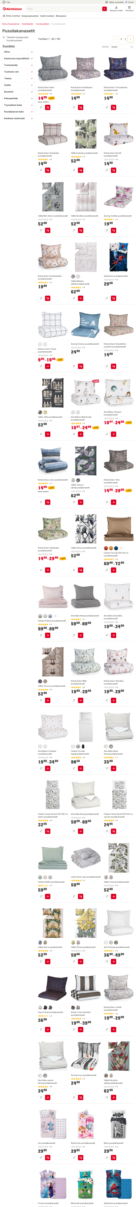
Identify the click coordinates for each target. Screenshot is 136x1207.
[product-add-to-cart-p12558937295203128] (113, 768)
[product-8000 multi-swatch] (106, 1075)
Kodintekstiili (27, 24)
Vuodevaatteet (42, 24)
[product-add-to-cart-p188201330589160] (80, 298)
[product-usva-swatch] (50, 877)
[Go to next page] (131, 39)
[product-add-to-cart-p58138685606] (80, 1097)
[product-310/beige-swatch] (111, 877)
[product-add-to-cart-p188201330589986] (47, 700)
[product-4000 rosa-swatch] (78, 942)
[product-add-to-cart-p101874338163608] (113, 1029)
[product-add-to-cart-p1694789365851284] (80, 502)
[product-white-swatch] (73, 746)
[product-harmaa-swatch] (78, 746)
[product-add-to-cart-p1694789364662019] (80, 366)
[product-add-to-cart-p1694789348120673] (47, 1029)
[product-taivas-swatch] (50, 616)
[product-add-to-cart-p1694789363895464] (113, 366)
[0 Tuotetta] (129, 9)
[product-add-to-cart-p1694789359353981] (113, 298)
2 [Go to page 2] (125, 39)
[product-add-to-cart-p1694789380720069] (113, 1157)
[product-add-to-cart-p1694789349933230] (80, 434)
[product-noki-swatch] (83, 746)
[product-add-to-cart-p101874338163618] (113, 700)
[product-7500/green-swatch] (106, 877)
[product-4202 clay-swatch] (73, 276)
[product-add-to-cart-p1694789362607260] (47, 570)
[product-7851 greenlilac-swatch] (78, 480)
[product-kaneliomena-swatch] (40, 344)
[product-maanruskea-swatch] (78, 1007)
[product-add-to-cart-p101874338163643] (47, 298)
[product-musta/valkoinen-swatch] (111, 746)
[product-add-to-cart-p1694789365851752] (47, 434)
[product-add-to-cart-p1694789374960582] (47, 230)
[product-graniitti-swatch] (50, 1007)
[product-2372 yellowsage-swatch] (73, 942)
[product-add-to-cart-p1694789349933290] (113, 434)
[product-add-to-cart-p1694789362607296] (113, 502)
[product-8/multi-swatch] (40, 681)
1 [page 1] (121, 39)
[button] (116, 9)
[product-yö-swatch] (116, 548)
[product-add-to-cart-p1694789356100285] (47, 896)
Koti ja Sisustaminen (10, 24)
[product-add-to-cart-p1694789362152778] (47, 366)
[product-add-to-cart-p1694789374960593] (80, 230)
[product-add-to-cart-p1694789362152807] (80, 1029)
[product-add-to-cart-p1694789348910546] (80, 896)
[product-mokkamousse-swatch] (73, 1007)
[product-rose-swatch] (40, 746)
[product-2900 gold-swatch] (73, 480)
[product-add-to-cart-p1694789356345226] (113, 230)
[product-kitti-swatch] (111, 942)
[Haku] (104, 9)
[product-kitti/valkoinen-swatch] (106, 746)
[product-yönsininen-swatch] (45, 1007)
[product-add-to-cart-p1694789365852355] (80, 570)
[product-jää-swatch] (45, 616)
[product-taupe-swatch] (78, 412)
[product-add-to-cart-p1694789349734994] (47, 961)
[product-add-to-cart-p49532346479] (47, 635)
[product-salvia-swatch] (40, 616)
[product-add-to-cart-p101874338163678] (47, 107)
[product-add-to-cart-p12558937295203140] (47, 1097)
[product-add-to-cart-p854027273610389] (113, 831)
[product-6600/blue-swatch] (40, 942)
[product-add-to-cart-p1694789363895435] (113, 170)
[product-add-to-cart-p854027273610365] (47, 831)
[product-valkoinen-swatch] (106, 942)
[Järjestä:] (121, 46)
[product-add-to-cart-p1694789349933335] (113, 635)
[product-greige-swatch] (45, 877)
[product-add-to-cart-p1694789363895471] (113, 107)
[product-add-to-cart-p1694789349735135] (113, 896)
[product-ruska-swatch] (106, 548)
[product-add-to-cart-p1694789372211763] (113, 1097)
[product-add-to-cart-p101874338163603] (80, 700)
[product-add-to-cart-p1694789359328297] (80, 170)
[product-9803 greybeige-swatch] (40, 412)
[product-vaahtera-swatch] (111, 548)
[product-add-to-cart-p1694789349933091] (47, 768)
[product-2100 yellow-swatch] (45, 412)
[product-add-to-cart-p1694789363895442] (80, 107)
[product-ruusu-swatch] (73, 412)
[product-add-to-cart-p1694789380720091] (80, 1157)
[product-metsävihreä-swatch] (45, 344)
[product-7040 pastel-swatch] (111, 1075)
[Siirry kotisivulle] (12, 9)
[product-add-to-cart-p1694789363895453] (47, 170)
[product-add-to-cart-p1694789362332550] (113, 961)
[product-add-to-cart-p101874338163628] (47, 502)
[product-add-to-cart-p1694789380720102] (47, 1157)
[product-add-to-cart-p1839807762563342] (80, 768)
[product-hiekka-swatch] (40, 1007)
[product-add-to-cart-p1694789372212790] (80, 961)
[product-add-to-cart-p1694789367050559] (80, 831)
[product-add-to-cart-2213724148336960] (80, 635)
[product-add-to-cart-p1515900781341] (113, 570)
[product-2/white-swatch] (78, 276)
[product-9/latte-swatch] (45, 681)
